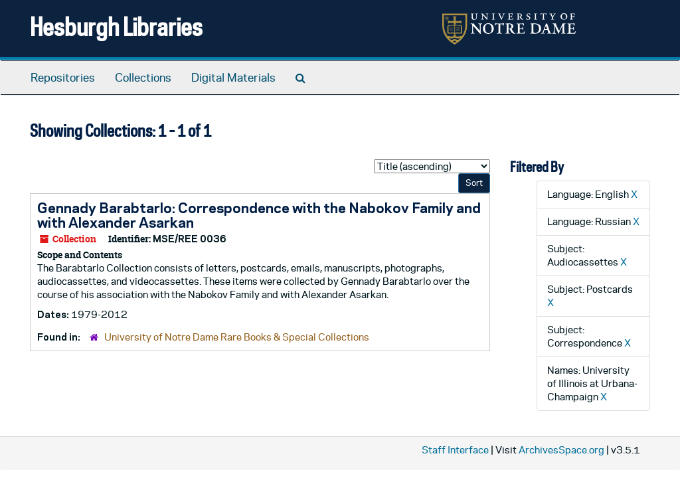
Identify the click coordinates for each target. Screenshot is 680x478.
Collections (143, 77)
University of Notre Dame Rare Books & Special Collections (236, 337)
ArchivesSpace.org (561, 449)
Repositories (63, 77)
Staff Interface (455, 449)
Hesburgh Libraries (116, 26)
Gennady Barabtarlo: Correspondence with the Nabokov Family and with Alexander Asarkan (259, 215)
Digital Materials (233, 77)
